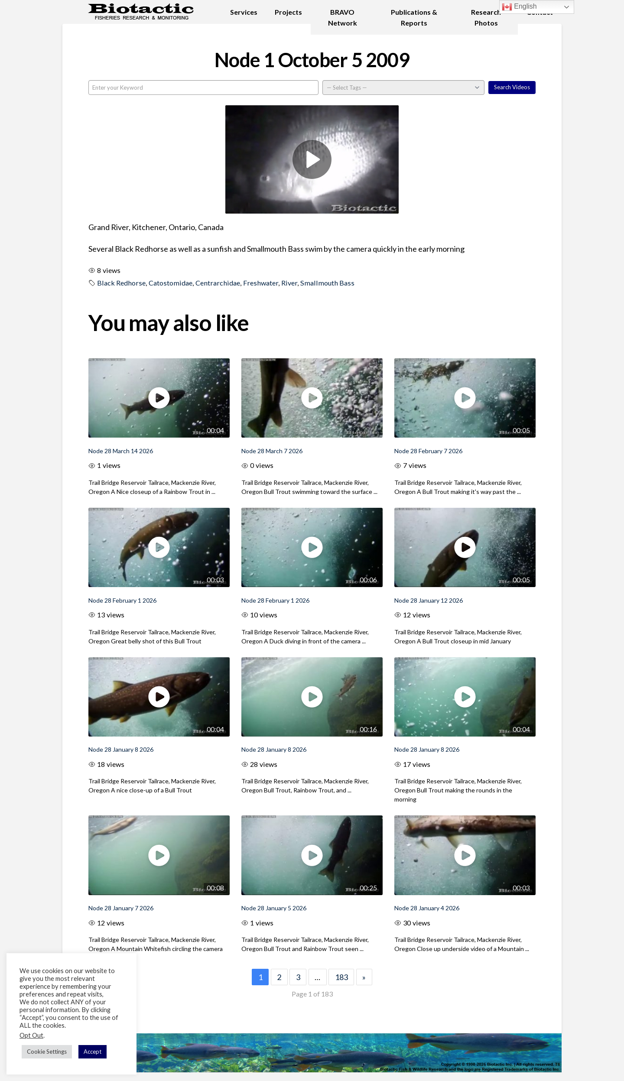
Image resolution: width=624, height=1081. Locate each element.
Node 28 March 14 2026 (120, 450)
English (519, 7)
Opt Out (31, 1035)
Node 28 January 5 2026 (273, 908)
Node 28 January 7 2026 (120, 908)
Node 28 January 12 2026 (428, 600)
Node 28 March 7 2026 (271, 450)
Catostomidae (170, 283)
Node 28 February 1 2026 (122, 600)
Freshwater (260, 283)
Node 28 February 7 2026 (428, 450)
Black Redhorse (121, 283)
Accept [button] (92, 1051)
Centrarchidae (217, 283)
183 (341, 977)
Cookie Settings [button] (47, 1051)
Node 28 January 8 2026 (120, 749)
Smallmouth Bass (327, 283)
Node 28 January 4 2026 (426, 908)
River (289, 283)
